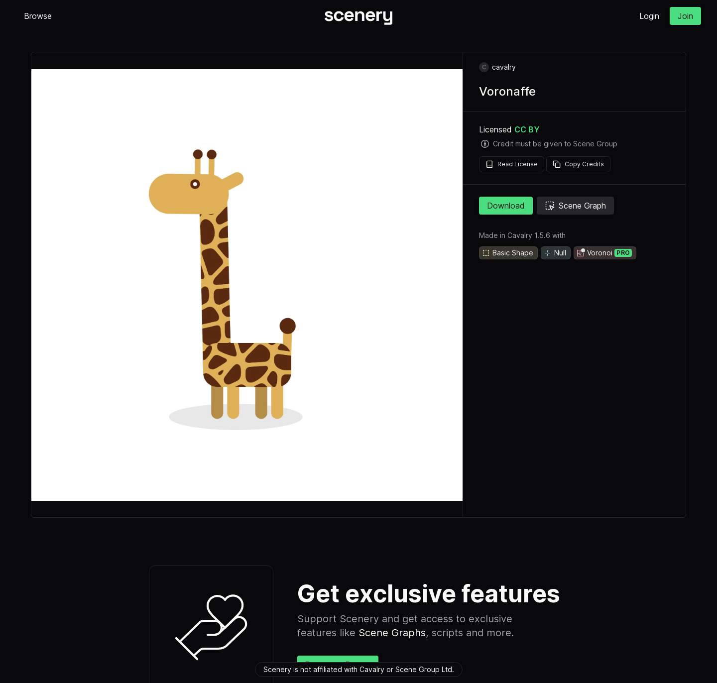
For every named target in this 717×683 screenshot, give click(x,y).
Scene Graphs (392, 633)
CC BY (527, 129)
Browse (38, 16)
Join (685, 16)
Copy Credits (578, 164)
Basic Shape (507, 252)
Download (506, 206)
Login (649, 16)
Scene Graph (575, 206)
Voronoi (604, 252)
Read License (511, 164)
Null (554, 252)
